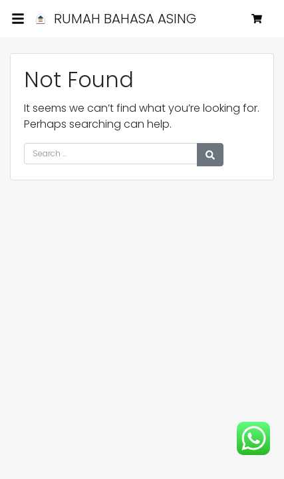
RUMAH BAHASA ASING (113, 19)
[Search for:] (111, 153)
